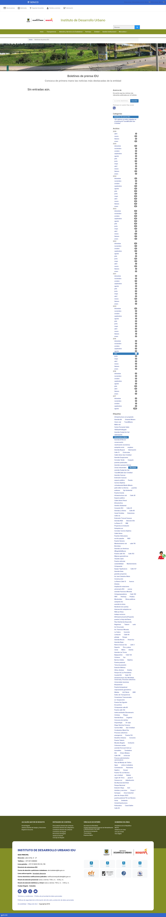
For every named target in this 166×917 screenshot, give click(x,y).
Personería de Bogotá (59, 833)
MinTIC (117, 827)
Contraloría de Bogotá (59, 831)
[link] (20, 891)
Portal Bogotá (26, 825)
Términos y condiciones (25, 896)
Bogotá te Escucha (27, 829)
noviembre (125, 148)
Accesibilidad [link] (22, 904)
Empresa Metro (88, 835)
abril (125, 134)
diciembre (125, 146)
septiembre (125, 153)
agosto (125, 156)
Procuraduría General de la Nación (63, 825)
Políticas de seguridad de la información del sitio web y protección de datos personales (46, 900)
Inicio (31, 39)
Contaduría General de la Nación (62, 829)
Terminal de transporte (90, 831)
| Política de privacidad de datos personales (48, 896)
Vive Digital (118, 833)
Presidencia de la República (123, 825)
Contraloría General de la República (63, 827)
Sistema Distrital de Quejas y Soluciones (34, 827)
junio (125, 161)
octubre (125, 151)
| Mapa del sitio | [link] (32, 904)
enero (125, 141)
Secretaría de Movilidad (91, 825)
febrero (125, 139)
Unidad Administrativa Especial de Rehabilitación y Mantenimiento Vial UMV (98, 828)
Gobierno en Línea (120, 829)
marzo (125, 136)
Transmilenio (88, 833)
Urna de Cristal (119, 831)
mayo (125, 163)
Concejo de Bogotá (58, 837)
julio (125, 158)
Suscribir (134, 101)
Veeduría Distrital (58, 835)
